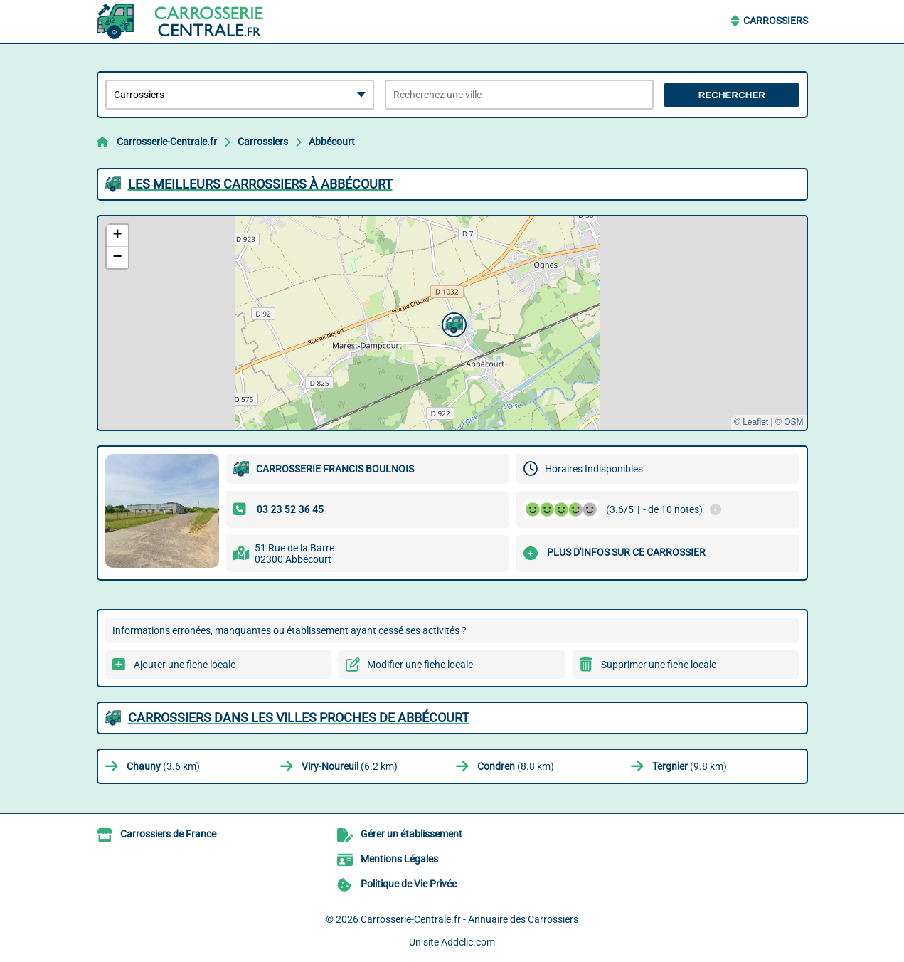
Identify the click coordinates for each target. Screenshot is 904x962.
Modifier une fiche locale (420, 664)
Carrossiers (775, 20)
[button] (452, 323)
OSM (793, 422)
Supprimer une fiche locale (658, 664)
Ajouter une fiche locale (184, 664)
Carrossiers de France (168, 834)
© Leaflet (751, 422)
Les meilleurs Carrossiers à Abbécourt (260, 183)
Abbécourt (332, 141)
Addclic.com (468, 942)
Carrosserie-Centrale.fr (167, 141)
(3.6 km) (163, 766)
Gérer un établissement (411, 834)
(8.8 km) (515, 766)
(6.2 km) (350, 766)
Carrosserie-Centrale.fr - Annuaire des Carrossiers (469, 919)
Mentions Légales (399, 859)
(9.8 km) (689, 766)
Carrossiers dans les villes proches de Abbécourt (298, 717)
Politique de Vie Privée (409, 883)
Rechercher (731, 95)
